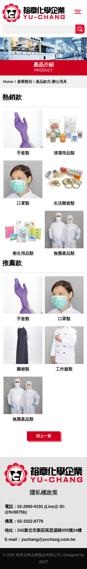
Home (8, 82)
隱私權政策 (44, 492)
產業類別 (24, 82)
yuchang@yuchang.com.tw (48, 539)
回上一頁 (43, 436)
